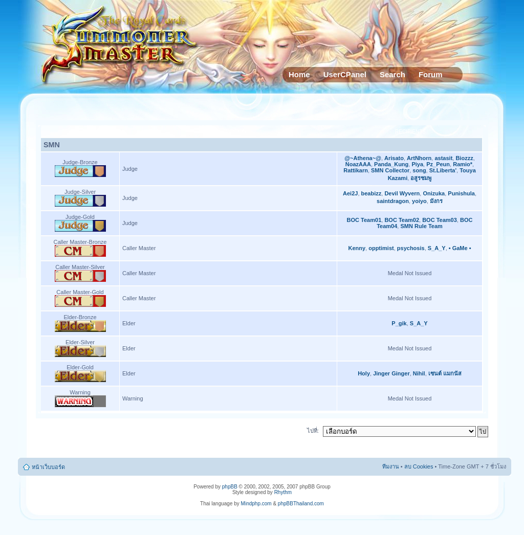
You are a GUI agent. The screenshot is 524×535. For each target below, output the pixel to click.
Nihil (419, 373)
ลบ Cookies (418, 466)
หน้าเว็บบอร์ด (48, 467)
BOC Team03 (439, 220)
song (419, 170)
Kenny (356, 248)
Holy (364, 373)
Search (392, 74)
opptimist (381, 248)
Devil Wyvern (402, 193)
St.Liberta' (442, 170)
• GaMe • (460, 248)
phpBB (229, 486)
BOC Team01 (364, 220)
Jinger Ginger (391, 373)
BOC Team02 (401, 220)
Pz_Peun (438, 164)
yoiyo (419, 201)
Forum (431, 74)
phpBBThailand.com (301, 503)
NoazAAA (358, 164)
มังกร (436, 201)
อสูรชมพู (420, 178)
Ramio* (462, 164)
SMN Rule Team (421, 226)
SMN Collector (390, 170)
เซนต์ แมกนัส (445, 373)
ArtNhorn (419, 158)
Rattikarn (355, 170)
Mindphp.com (256, 503)
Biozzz (464, 158)
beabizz (371, 193)
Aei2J (350, 193)
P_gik (398, 323)
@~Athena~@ (362, 158)
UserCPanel (344, 74)
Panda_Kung (391, 164)
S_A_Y (437, 248)
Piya (417, 164)
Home (299, 74)
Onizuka (434, 193)
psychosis (411, 248)
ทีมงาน (390, 466)
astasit (443, 158)
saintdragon (393, 201)
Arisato (394, 158)
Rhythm (283, 492)
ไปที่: (313, 431)
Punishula (461, 193)
